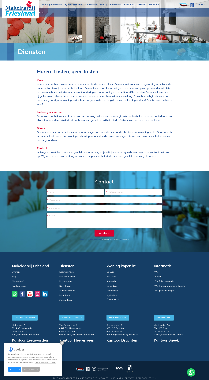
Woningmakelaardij (51, 4)
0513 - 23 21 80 (67, 331)
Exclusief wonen (67, 276)
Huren (16, 51)
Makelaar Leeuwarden (25, 317)
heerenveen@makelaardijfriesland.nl (76, 334)
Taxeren (141, 4)
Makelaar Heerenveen (72, 317)
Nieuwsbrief (18, 281)
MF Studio (154, 4)
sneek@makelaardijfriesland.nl (168, 334)
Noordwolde (112, 290)
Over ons (129, 4)
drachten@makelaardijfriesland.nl (122, 334)
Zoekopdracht (66, 300)
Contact (201, 4)
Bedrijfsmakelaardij (110, 4)
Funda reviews (19, 286)
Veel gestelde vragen (164, 290)
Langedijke (111, 286)
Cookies (105, 239)
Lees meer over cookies (45, 362)
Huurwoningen (66, 281)
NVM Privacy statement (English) (169, 286)
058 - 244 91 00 (19, 331)
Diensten (77, 12)
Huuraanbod (47, 12)
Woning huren (63, 12)
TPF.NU (152, 378)
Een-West (111, 276)
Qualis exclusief (73, 4)
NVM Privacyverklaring (164, 281)
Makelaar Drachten (117, 317)
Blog (14, 276)
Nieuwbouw (91, 4)
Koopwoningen (66, 272)
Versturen (104, 233)
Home (9, 51)
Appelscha (111, 281)
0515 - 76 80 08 (161, 331)
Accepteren (15, 369)
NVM (156, 272)
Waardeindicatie (67, 290)
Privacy (125, 239)
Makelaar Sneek (164, 317)
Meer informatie (31, 369)
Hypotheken (65, 295)
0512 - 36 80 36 (114, 331)
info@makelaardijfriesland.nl (25, 334)
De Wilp (110, 272)
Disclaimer (114, 239)
